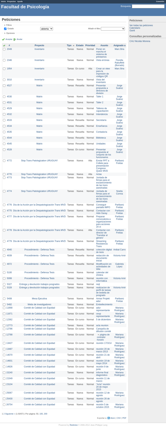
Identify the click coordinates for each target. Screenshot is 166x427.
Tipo (69, 45)
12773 (9, 325)
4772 (9, 160)
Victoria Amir (119, 255)
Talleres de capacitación (102, 109)
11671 (9, 313)
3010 (9, 79)
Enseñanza (101, 126)
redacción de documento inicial (102, 258)
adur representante (103, 309)
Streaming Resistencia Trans (102, 244)
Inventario (39, 49)
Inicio (3, 1)
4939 (9, 255)
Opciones (10, 33)
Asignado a (119, 45)
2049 (9, 49)
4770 (9, 174)
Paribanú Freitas (119, 161)
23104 (9, 384)
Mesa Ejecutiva (39, 298)
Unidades (101, 143)
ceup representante (103, 315)
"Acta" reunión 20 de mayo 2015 (103, 387)
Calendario (134, 28)
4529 (9, 108)
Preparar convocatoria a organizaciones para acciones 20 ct (103, 221)
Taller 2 (99, 102)
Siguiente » (10, 414)
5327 (9, 284)
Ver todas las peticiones (141, 25)
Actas (99, 174)
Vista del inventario (101, 81)
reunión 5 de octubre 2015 (102, 405)
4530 (9, 96)
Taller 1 (99, 96)
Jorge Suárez (119, 86)
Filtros (9, 25)
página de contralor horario (103, 337)
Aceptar (9, 39)
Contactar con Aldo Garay (103, 212)
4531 (9, 102)
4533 (9, 120)
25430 (9, 398)
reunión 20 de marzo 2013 (103, 350)
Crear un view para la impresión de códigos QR (103, 72)
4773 (9, 177)
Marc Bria (119, 49)
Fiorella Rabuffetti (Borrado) (119, 63)
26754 (9, 404)
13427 (9, 343)
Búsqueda (126, 6)
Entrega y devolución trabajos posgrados (39, 284)
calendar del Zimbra (102, 273)
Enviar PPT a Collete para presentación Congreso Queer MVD (102, 165)
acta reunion (102, 325)
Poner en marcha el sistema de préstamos (101, 53)
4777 (9, 216)
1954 (9, 68)
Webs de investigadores (39, 304)
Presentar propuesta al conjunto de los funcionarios (103, 153)
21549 (9, 378)
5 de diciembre (103, 319)
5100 (9, 272)
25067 (9, 392)
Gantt (132, 30)
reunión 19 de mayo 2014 (103, 362)
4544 (9, 138)
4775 (9, 210)
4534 (9, 126)
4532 (9, 114)
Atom (112, 418)
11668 (9, 307)
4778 (9, 230)
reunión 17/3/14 (103, 343)
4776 (9, 204)
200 (45, 414)
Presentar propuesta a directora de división (102, 89)
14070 (9, 355)
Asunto (104, 45)
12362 (9, 319)
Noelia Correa (119, 192)
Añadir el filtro (94, 28)
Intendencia (102, 114)
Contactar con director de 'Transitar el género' (103, 234)
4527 (9, 85)
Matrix (39, 85)
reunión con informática (102, 279)
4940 (9, 249)
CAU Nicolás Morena (139, 41)
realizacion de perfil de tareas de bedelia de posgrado (103, 291)
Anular (19, 39)
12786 (9, 328)
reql (98, 284)
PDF (124, 418)
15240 (9, 372)
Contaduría (101, 132)
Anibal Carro (119, 249)
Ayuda (20, 1)
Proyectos (11, 1)
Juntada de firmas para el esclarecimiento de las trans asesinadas (103, 182)
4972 (9, 264)
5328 (9, 287)
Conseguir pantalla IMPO (103, 206)
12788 (9, 334)
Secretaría (101, 120)
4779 (9, 241)
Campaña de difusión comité (103, 330)
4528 (9, 149)
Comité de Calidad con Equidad (39, 307)
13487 (9, 349)
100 (41, 414)
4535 (9, 132)
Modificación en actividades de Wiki (103, 266)
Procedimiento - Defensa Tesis (40, 249)
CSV (119, 418)
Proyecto (39, 45)
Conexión (160, 1)
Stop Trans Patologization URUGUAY (39, 160)
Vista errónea (102, 60)
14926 (9, 366)
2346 (9, 60)
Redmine (74, 425)
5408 (9, 298)
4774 (9, 191)
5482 (9, 304)
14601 (9, 360)
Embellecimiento (104, 304)
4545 (9, 143)
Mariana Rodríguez (119, 309)
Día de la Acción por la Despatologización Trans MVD (39, 204)
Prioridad (90, 45)
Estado (11, 28)
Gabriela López (119, 265)
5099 (9, 278)
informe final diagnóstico (102, 373)
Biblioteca (101, 138)
